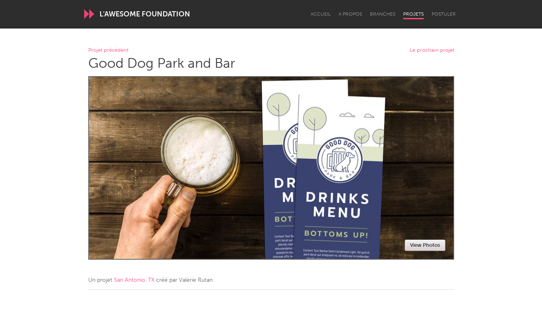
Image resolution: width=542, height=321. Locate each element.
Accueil (321, 14)
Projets (413, 14)
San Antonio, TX (134, 280)
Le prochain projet (432, 50)
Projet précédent (108, 50)
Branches (382, 14)
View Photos (425, 245)
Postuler (444, 14)
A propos (350, 14)
